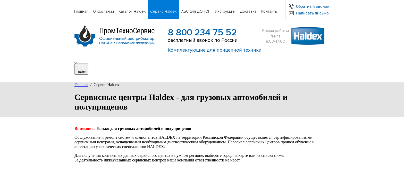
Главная (81, 84)
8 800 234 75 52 (202, 32)
